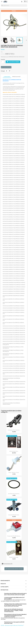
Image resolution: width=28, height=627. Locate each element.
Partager (6, 71)
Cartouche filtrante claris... (14, 514)
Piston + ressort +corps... (14, 472)
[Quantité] (2, 61)
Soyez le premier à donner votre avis (14, 568)
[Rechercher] (14, 5)
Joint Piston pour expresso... (14, 493)
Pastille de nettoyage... (14, 557)
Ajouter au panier (13, 62)
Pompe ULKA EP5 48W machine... (14, 536)
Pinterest (9, 71)
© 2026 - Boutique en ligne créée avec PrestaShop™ (12, 625)
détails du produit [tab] (16, 76)
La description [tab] (7, 76)
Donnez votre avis (6, 67)
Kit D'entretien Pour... (14, 451)
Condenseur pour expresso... (14, 430)
